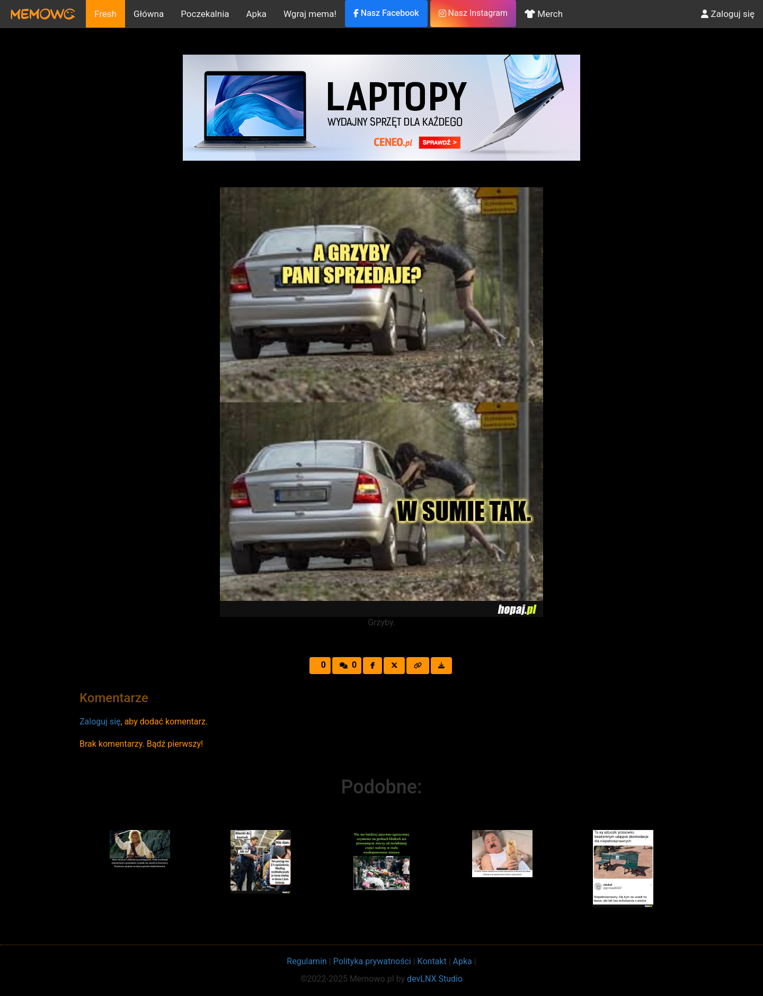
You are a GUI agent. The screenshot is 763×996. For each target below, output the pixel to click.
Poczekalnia (205, 13)
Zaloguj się (728, 13)
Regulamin (307, 961)
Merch (544, 13)
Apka (256, 13)
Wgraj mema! (309, 13)
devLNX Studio (435, 979)
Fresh (105, 13)
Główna (149, 13)
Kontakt (432, 961)
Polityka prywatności (372, 961)
